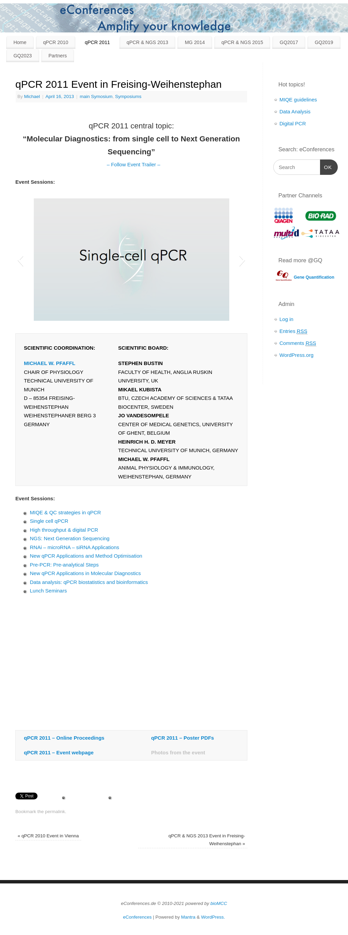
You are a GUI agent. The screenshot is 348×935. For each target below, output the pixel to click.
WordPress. (213, 917)
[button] (20, 260)
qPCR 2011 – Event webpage (58, 752)
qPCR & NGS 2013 (147, 42)
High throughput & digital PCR (64, 530)
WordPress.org (296, 355)
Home (19, 42)
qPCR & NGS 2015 (242, 42)
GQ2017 (289, 42)
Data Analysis (294, 111)
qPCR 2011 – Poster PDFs (182, 738)
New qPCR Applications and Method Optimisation (86, 556)
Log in (286, 319)
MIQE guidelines (298, 99)
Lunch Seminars (48, 591)
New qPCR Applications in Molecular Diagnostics (85, 573)
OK (326, 167)
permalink (55, 811)
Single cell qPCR (49, 521)
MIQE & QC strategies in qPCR (65, 512)
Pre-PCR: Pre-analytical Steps (64, 565)
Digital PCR (292, 123)
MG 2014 (195, 42)
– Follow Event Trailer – (132, 164)
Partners (57, 55)
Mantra (188, 917)
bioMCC (219, 903)
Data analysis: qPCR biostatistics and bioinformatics (89, 582)
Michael (32, 96)
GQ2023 (22, 55)
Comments (297, 343)
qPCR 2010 (55, 42)
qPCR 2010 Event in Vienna (48, 835)
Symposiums (128, 96)
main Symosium (96, 96)
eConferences (137, 917)
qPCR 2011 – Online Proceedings (64, 738)
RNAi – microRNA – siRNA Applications (74, 547)
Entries (293, 331)
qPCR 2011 (97, 42)
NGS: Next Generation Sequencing (70, 538)
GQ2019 (324, 42)
